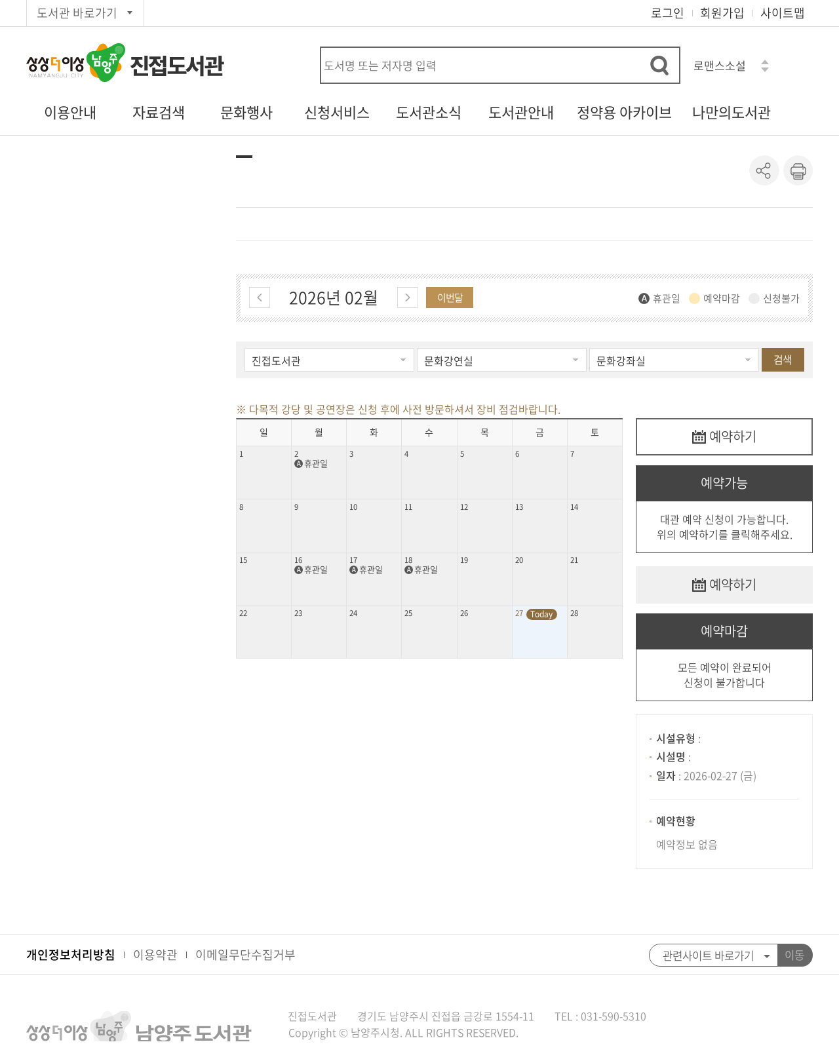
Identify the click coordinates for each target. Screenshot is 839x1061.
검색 (782, 359)
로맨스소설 (719, 65)
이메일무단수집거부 (245, 954)
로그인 (667, 13)
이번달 (450, 297)
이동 (794, 955)
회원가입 (722, 13)
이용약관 (155, 954)
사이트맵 (782, 13)
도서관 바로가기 (77, 13)
